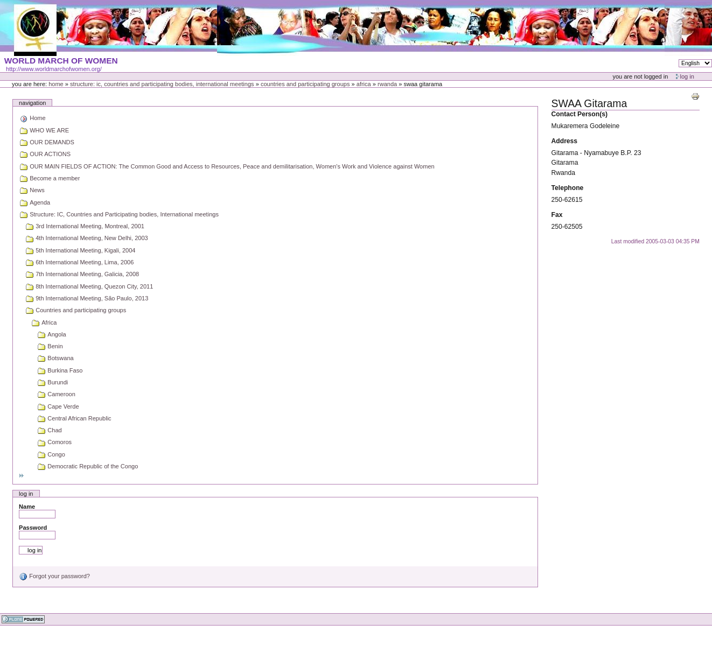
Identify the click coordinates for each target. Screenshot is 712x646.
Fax (557, 215)
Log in (687, 76)
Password (33, 527)
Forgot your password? (54, 576)
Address (565, 141)
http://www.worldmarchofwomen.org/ (54, 69)
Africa (364, 84)
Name (27, 506)
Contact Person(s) (580, 114)
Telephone (568, 188)
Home (56, 84)
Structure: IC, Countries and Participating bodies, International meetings (162, 84)
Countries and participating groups (305, 84)
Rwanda (387, 84)
